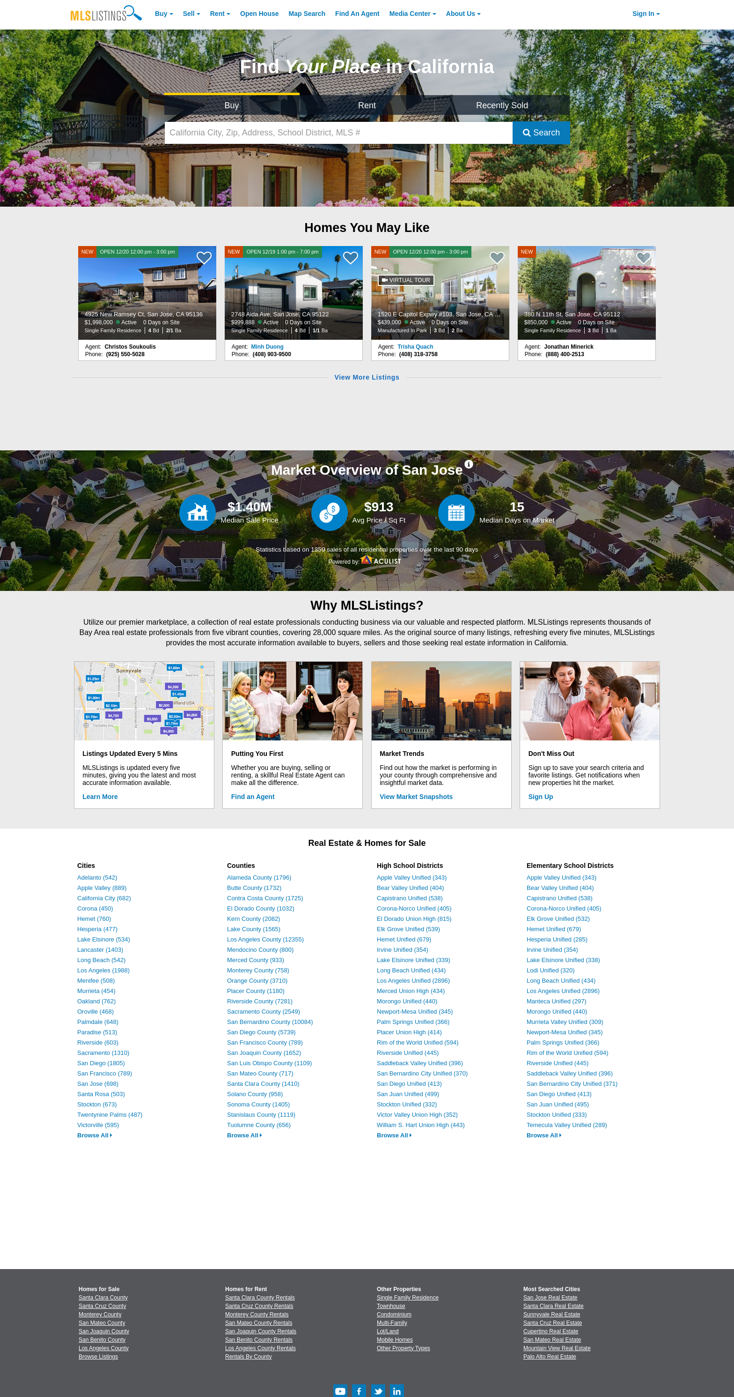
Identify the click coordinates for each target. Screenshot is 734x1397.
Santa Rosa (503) (101, 1094)
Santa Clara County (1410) (263, 1083)
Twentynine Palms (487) (109, 1114)
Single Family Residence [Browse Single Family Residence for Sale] (408, 1297)
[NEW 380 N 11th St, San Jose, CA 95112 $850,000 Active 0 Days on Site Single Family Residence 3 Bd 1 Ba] (587, 293)
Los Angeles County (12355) (265, 939)
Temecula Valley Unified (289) (567, 1124)
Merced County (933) (255, 960)
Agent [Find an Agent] (357, 13)
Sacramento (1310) (103, 1052)
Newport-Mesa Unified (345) (415, 1011)
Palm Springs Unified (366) (413, 1021)
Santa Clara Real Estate (553, 1306)
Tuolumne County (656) (259, 1124)
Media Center (410, 13)
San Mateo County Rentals (258, 1323)
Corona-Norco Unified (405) (414, 908)
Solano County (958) (255, 1094)
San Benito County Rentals (259, 1340)
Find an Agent (253, 796)
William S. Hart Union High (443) (421, 1124)
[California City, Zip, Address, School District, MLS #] (339, 132)
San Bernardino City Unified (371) (572, 1083)
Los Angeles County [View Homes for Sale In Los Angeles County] (104, 1348)
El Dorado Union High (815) (414, 918)
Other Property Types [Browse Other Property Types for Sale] (403, 1348)
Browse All (94, 1135)
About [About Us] (460, 13)
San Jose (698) (97, 1083)
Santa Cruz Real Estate (552, 1323)
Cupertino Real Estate (550, 1331)
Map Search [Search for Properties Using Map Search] (307, 13)
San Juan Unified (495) (558, 1104)
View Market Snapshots (416, 796)
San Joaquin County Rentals (260, 1331)
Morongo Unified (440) (407, 1001)
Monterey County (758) (258, 970)
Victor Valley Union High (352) (417, 1114)
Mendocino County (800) (260, 949)
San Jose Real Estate (550, 1297)
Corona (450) (95, 908)
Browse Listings (98, 1356)
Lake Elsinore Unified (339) (413, 960)
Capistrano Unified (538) (410, 898)
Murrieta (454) (96, 990)
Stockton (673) (97, 1104)
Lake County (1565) (253, 929)
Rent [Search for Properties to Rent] (367, 105)
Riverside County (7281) (260, 1001)
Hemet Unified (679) (404, 939)
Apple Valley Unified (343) (412, 877)
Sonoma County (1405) (258, 1104)
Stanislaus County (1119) (261, 1114)
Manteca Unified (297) (557, 1001)
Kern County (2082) (253, 918)
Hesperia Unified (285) (557, 939)
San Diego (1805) (101, 1063)
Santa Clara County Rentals (260, 1297)
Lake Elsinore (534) (103, 939)
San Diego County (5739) (261, 1032)
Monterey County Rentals (256, 1314)
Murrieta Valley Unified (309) (565, 1021)
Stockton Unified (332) (407, 1104)
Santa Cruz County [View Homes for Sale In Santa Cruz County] (102, 1306)
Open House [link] (259, 13)
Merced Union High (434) (411, 990)
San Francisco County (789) (265, 1042)
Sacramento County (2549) (263, 1011)
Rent (217, 13)
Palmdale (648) (97, 1021)
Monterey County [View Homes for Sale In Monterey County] (100, 1314)
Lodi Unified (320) (551, 970)
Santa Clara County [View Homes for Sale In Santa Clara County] (103, 1297)
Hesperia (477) (97, 929)
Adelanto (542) (97, 877)
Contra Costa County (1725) (265, 898)
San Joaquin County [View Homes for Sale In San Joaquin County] (104, 1331)
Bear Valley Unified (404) (410, 887)
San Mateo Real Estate (552, 1340)
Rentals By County (248, 1356)
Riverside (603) (97, 1042)
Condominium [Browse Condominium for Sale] (394, 1314)
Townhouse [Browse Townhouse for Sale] (391, 1306)
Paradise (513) (97, 1032)
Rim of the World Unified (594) (418, 1042)
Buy (161, 13)
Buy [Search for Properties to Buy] (232, 105)
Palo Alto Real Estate (549, 1356)
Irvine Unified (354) (402, 949)
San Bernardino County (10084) (270, 1021)
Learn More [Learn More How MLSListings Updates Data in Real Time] (99, 796)
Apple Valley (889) (101, 887)
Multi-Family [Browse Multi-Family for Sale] (392, 1323)
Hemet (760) (94, 918)
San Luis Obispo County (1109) (269, 1063)
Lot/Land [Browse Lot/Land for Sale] (388, 1331)
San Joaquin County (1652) (264, 1052)
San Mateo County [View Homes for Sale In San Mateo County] (102, 1323)
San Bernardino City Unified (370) (422, 1073)
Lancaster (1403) (100, 949)
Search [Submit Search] (541, 132)
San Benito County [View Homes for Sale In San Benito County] (102, 1340)
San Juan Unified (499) (408, 1094)
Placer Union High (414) (409, 1032)
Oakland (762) (96, 1001)
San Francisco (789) (104, 1073)
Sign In (643, 13)
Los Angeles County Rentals (260, 1348)
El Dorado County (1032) (260, 908)
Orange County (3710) (257, 980)
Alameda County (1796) (259, 877)
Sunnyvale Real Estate (551, 1314)
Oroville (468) (95, 1011)
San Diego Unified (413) (409, 1083)
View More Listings (366, 377)
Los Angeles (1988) (103, 970)
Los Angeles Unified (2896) (413, 980)
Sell (189, 13)
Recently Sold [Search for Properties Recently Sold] (502, 105)
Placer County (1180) (256, 990)
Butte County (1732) (254, 887)
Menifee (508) (96, 980)
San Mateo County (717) (260, 1073)
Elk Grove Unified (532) (558, 918)
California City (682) (104, 898)
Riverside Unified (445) (408, 1052)
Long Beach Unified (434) (411, 970)
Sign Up (540, 796)
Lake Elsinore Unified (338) (563, 960)
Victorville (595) (98, 1124)
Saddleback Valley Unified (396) (420, 1063)
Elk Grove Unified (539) (408, 929)
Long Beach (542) (101, 960)
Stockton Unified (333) (557, 1114)
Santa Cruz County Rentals (259, 1306)
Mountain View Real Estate (557, 1348)
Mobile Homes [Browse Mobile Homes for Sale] (395, 1340)
